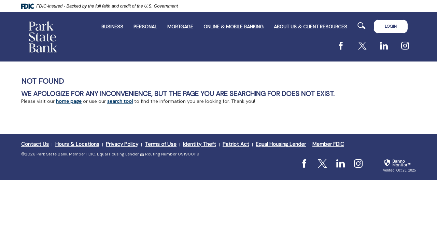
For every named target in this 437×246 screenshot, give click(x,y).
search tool (120, 101)
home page (69, 101)
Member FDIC (328, 144)
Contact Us (35, 144)
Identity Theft (199, 144)
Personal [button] (145, 27)
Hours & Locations (77, 144)
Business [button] (112, 27)
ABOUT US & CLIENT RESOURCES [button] (310, 27)
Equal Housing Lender (281, 144)
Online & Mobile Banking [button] (233, 27)
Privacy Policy (122, 144)
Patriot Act (236, 144)
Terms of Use (161, 144)
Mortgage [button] (180, 27)
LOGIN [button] (391, 26)
